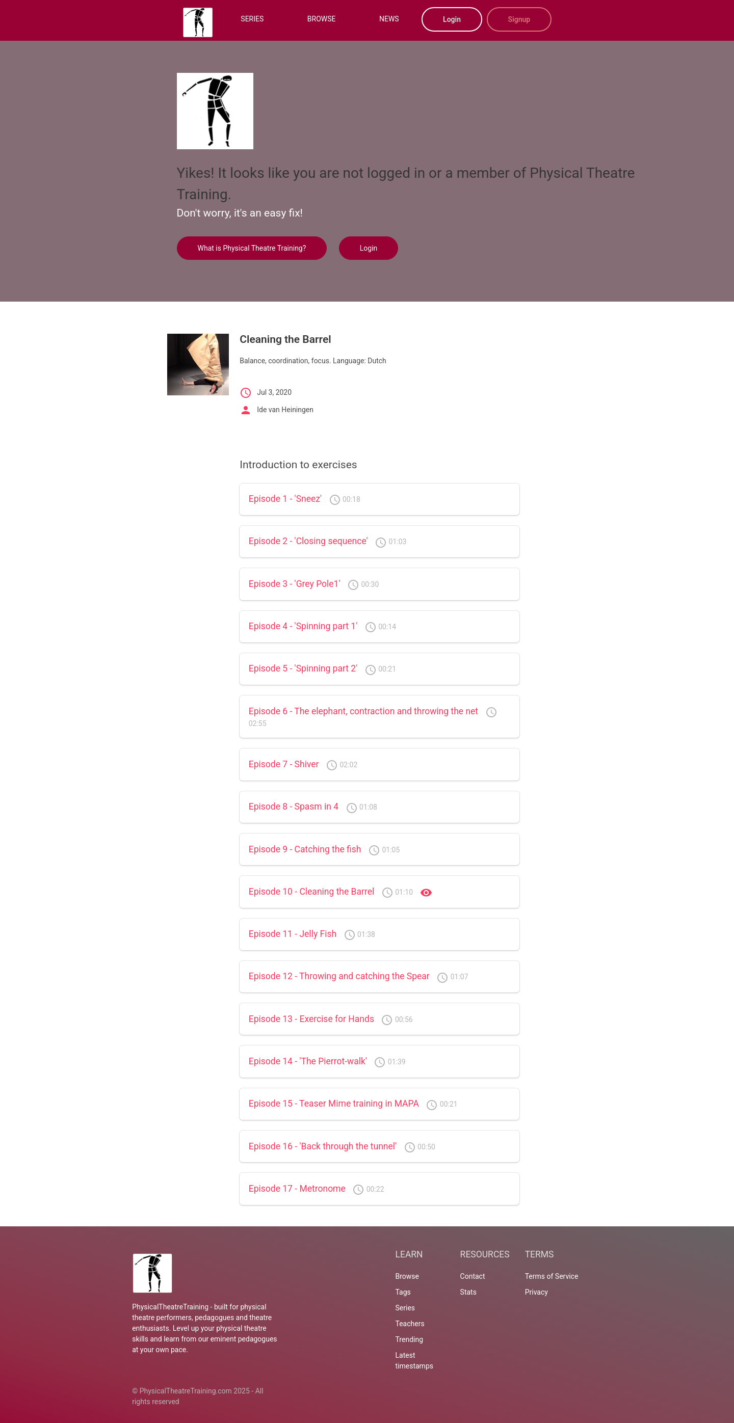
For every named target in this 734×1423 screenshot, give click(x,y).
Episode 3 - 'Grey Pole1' (294, 584)
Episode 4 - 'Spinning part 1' (303, 626)
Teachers (410, 1324)
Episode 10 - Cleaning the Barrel (312, 892)
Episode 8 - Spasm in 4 (293, 806)
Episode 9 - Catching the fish (305, 849)
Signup (519, 19)
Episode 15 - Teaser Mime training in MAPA (334, 1103)
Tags (403, 1292)
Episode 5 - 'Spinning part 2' (303, 668)
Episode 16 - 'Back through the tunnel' (323, 1146)
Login (452, 19)
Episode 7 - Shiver (284, 764)
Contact (472, 1276)
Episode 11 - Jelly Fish (292, 934)
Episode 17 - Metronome (297, 1189)
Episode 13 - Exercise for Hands (311, 1019)
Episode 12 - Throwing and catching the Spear (339, 976)
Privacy (536, 1292)
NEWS (389, 19)
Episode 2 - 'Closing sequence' (308, 541)
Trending (410, 1339)
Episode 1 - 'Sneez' (285, 499)
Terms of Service (552, 1276)
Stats (468, 1292)
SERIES (252, 19)
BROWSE (321, 19)
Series (405, 1308)
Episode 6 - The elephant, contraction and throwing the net (363, 711)
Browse (407, 1276)
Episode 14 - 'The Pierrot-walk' (308, 1061)
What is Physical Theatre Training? (252, 248)
